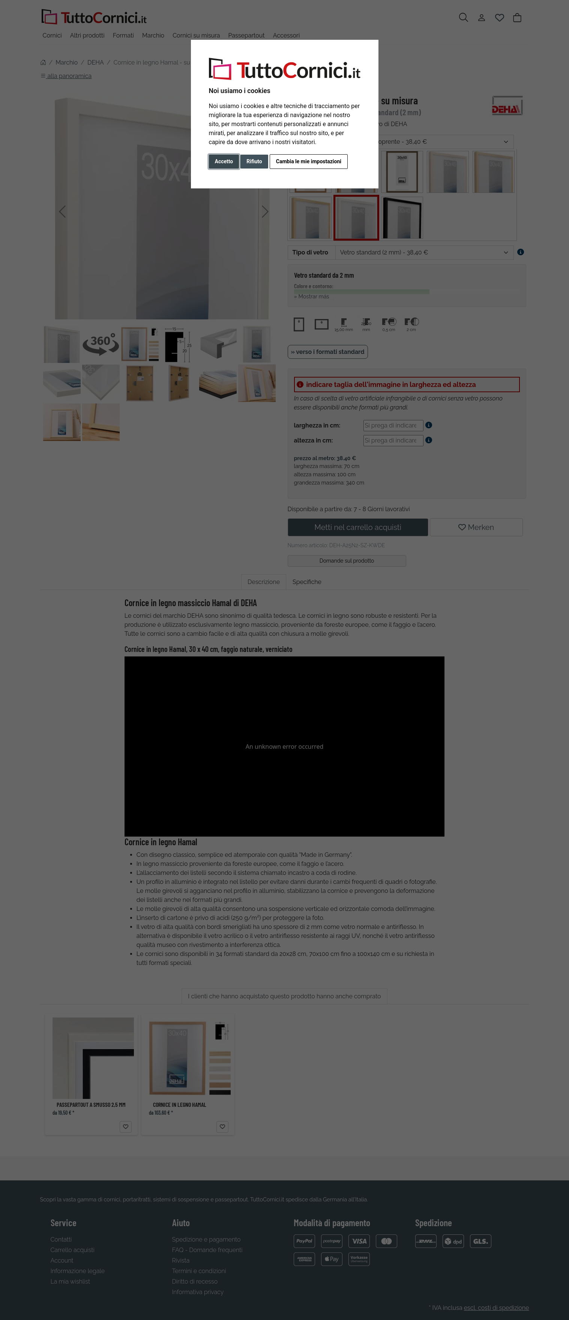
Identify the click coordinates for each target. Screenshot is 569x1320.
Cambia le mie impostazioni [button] (308, 161)
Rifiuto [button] (254, 161)
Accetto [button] (224, 161)
